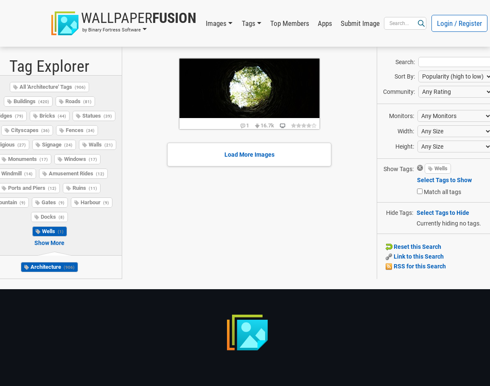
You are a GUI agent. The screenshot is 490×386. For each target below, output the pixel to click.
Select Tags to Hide (443, 212)
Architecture (53, 267)
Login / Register (459, 23)
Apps (325, 23)
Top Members (289, 23)
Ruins (85, 188)
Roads (78, 101)
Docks (52, 217)
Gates (53, 202)
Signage (57, 144)
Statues (97, 116)
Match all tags (442, 192)
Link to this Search (415, 256)
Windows (80, 159)
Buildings (31, 101)
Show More (49, 242)
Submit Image (360, 23)
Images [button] (216, 23)
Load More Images (249, 154)
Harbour (95, 202)
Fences (80, 130)
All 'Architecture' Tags (53, 87)
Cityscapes (30, 130)
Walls (101, 144)
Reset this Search (413, 246)
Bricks (52, 116)
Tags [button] (248, 23)
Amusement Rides (76, 173)
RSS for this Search (416, 266)
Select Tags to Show (444, 180)
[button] (124, 23)
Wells (53, 231)
